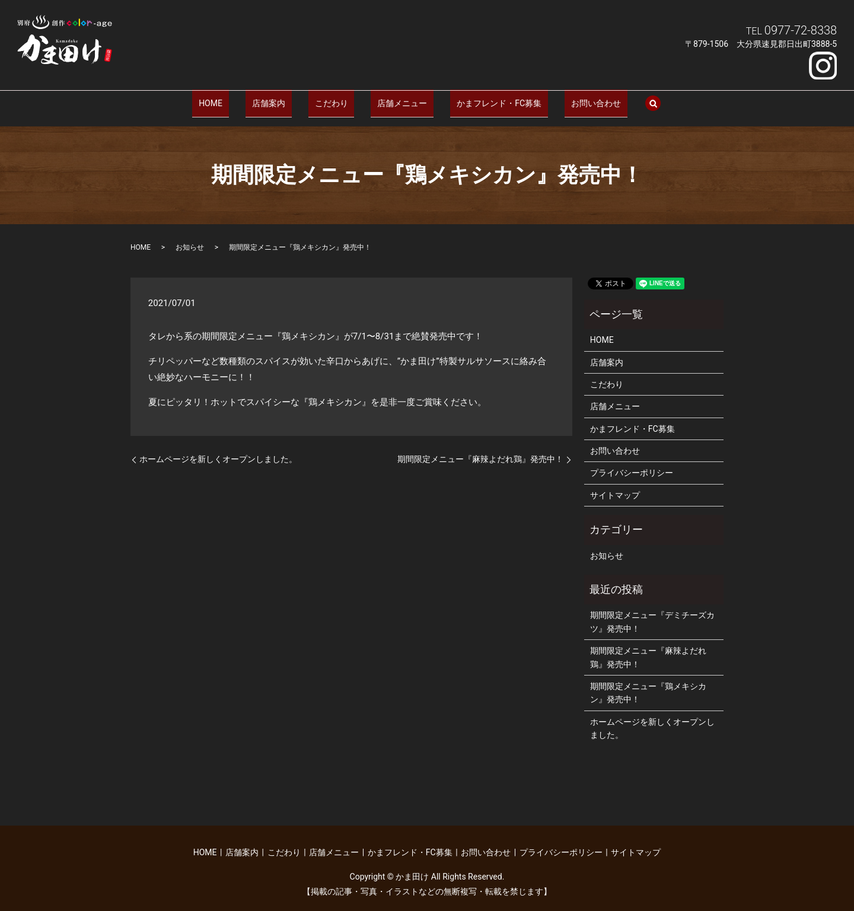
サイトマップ (615, 486)
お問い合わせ (563, 98)
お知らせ (190, 238)
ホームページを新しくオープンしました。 (218, 450)
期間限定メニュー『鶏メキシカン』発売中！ (648, 684)
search (614, 99)
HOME (243, 98)
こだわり (337, 98)
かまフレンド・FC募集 (479, 98)
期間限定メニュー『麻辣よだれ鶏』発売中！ (480, 450)
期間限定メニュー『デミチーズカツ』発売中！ (652, 612)
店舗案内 (287, 98)
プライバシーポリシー (631, 464)
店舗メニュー (395, 98)
